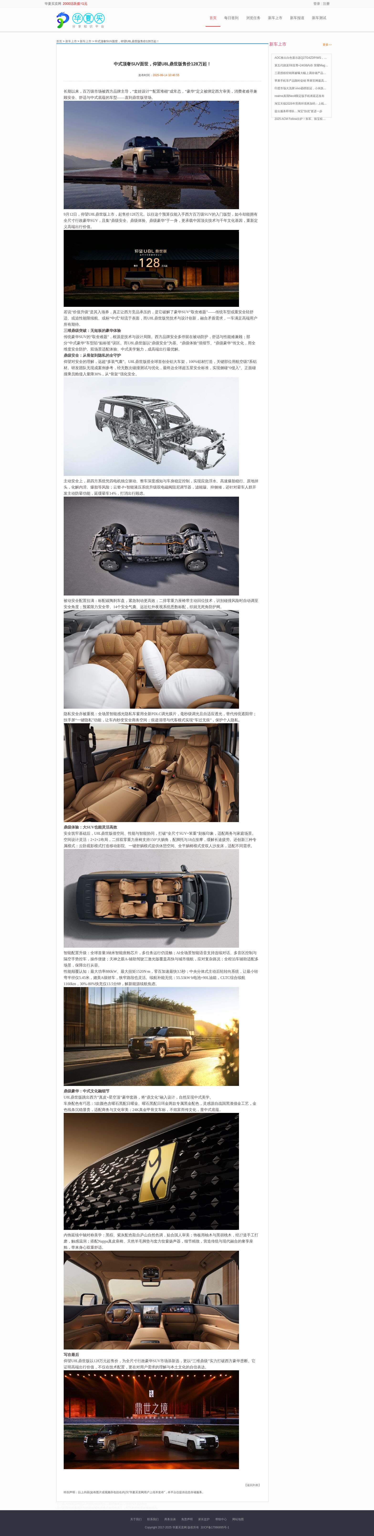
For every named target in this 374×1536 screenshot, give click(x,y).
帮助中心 (221, 1519)
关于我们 (136, 1519)
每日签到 (231, 18)
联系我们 (153, 1519)
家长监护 (204, 1519)
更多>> (327, 44)
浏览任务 (253, 18)
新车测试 (319, 18)
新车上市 (275, 18)
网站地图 (238, 1519)
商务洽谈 (170, 1519)
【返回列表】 (252, 1485)
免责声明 (187, 1519)
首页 (213, 18)
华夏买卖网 (53, 3)
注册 (326, 3)
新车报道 (297, 18)
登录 (316, 3)
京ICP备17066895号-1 (215, 1527)
